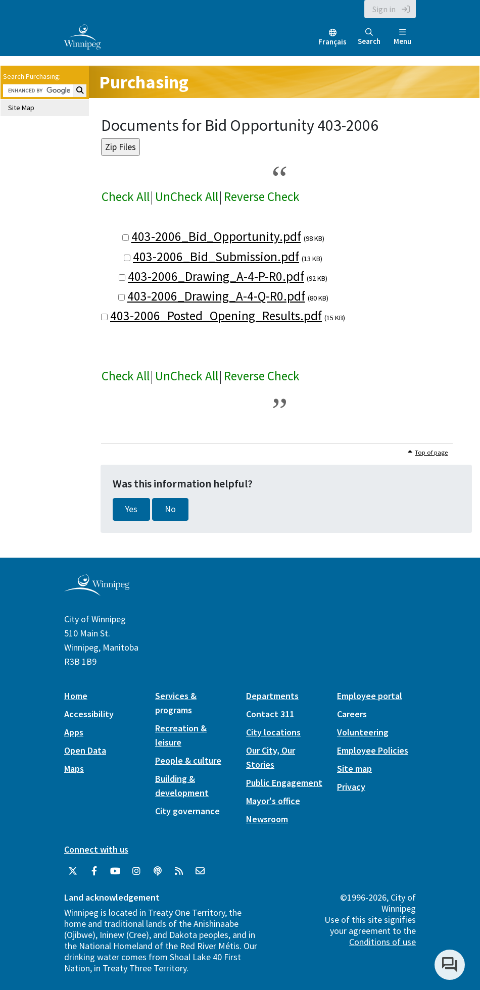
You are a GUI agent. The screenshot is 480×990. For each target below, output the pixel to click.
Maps (74, 768)
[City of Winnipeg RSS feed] (178, 871)
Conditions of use (382, 942)
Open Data (85, 750)
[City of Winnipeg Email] (200, 871)
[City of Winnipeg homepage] (96, 592)
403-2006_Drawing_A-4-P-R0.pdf (216, 276)
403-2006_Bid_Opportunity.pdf (216, 236)
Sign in (384, 9)
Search (369, 37)
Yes (131, 509)
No (170, 509)
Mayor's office (273, 801)
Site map (354, 768)
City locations (273, 732)
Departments (272, 696)
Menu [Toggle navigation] (402, 37)
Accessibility (89, 714)
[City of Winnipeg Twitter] (72, 871)
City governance (187, 811)
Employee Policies (372, 750)
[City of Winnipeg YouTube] (115, 871)
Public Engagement (284, 782)
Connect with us (96, 849)
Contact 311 (270, 714)
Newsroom (267, 819)
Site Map (21, 107)
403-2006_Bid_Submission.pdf (216, 257)
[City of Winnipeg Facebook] (94, 871)
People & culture (188, 760)
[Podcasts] (157, 871)
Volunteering (363, 732)
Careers (352, 714)
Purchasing (143, 82)
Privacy (351, 787)
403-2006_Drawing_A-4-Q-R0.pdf (216, 296)
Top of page (431, 452)
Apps (73, 732)
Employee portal (369, 696)
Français (332, 41)
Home (75, 696)
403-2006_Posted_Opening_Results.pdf (216, 316)
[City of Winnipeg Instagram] (136, 871)
